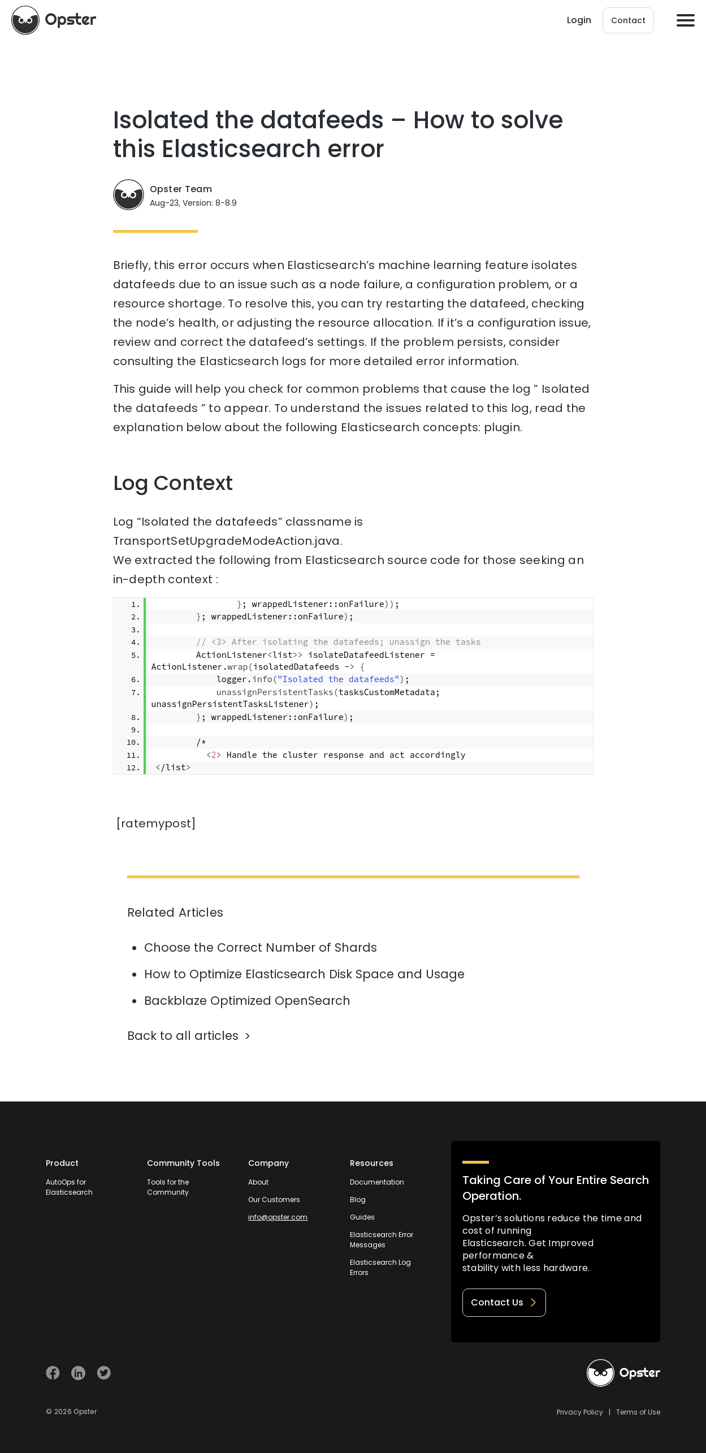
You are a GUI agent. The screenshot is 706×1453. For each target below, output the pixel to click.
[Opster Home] (53, 20)
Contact (628, 20)
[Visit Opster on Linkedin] (78, 1373)
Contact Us (504, 1302)
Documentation (377, 1182)
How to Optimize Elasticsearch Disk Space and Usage (304, 974)
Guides (362, 1217)
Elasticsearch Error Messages (381, 1240)
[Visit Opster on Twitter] (104, 1373)
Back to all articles (183, 1035)
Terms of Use (638, 1412)
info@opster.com (277, 1217)
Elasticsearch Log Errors (380, 1267)
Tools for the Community (168, 1187)
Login (579, 20)
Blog (358, 1199)
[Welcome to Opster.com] (623, 1373)
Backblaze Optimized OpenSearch (247, 1000)
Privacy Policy (580, 1412)
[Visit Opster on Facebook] (53, 1373)
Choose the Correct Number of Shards (260, 947)
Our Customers (274, 1199)
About (258, 1182)
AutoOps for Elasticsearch (69, 1187)
